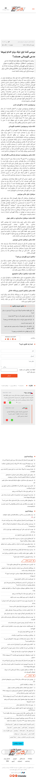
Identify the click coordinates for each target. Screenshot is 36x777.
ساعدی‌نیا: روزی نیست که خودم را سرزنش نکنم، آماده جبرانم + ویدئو (18, 602)
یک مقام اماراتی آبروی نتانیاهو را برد (24, 535)
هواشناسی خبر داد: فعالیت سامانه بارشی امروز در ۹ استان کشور (17, 648)
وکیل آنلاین (24, 727)
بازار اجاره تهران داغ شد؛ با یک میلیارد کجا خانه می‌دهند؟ (17, 319)
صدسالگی (22, 759)
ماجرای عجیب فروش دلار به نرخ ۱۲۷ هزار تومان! (20, 316)
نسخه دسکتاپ (18, 743)
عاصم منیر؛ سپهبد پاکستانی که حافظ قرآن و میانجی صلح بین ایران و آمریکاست (18, 487)
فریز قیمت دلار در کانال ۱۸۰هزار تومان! (23, 579)
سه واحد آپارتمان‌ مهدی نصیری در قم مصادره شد (20, 623)
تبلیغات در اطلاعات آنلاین (26, 684)
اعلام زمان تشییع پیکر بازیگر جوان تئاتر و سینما (21, 606)
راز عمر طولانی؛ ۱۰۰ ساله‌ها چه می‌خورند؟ (22, 331)
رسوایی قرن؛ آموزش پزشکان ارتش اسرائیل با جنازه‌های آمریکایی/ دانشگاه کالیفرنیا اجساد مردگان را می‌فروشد (20, 476)
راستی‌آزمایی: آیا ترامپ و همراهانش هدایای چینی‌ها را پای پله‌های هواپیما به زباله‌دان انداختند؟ (19, 584)
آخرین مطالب (28, 561)
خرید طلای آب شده (7, 731)
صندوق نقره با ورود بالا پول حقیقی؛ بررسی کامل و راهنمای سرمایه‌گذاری (19, 709)
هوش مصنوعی (16, 727)
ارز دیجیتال (16, 734)
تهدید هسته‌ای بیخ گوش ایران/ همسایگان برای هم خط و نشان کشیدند (18, 618)
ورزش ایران (20, 42)
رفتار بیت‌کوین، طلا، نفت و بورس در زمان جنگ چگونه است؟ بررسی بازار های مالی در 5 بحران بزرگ (19, 714)
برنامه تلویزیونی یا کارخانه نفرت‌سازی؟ (23, 557)
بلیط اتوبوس (13, 737)
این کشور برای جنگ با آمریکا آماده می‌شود (22, 491)
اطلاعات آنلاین (18, 8)
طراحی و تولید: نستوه (18, 772)
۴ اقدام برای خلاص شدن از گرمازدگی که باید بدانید (20, 644)
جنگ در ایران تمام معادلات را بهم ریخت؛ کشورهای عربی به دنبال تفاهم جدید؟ (19, 640)
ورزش (25, 42)
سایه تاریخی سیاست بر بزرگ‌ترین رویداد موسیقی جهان (19, 610)
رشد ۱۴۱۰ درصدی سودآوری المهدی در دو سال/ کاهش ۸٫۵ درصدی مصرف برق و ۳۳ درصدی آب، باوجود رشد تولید (19, 719)
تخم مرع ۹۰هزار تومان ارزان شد (25, 632)
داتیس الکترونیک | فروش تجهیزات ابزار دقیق (24, 724)
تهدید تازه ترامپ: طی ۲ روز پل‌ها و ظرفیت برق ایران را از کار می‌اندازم (19, 530)
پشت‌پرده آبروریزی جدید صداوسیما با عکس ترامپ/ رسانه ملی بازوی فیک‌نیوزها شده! (18, 496)
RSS (7, 761)
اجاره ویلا (9, 727)
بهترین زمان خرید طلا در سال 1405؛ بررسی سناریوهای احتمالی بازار (18, 680)
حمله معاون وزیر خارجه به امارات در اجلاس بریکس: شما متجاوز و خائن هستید (18, 545)
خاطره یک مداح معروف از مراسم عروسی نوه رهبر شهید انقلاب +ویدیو (19, 327)
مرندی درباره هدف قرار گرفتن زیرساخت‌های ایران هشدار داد (18, 550)
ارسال (9, 375)
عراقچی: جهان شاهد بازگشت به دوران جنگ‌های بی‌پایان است (17, 553)
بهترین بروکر (24, 734)
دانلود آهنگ (22, 731)
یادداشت (27, 761)
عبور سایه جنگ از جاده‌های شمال (24, 705)
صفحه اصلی (31, 42)
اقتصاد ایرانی (31, 734)
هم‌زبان (15, 759)
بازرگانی (30, 676)
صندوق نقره (31, 727)
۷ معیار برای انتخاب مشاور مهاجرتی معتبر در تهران (20, 687)
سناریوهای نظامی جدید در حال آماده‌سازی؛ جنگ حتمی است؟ (17, 500)
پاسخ (20, 403)
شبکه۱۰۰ (30, 759)
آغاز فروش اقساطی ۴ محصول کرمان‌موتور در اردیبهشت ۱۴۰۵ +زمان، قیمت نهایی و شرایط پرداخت (19, 692)
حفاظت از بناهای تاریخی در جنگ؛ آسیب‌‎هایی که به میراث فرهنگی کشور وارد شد (19, 671)
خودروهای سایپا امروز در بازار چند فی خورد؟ (22, 651)
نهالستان (16, 731)
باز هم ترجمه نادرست (26, 323)
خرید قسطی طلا (30, 731)
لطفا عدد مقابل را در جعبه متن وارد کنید (27, 371)
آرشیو (13, 761)
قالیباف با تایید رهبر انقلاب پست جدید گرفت (21, 597)
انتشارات (20, 761)
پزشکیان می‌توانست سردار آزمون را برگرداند (22, 635)
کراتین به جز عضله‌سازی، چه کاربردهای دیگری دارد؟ (20, 564)
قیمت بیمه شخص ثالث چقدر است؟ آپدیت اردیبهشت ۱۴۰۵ (18, 696)
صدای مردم (7, 759)
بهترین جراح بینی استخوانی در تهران (26, 737)
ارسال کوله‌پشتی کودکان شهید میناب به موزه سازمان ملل (18, 613)
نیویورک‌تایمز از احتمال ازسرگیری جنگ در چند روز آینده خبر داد (17, 520)
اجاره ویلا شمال (9, 724)
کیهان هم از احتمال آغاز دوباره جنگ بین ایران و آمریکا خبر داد (17, 460)
